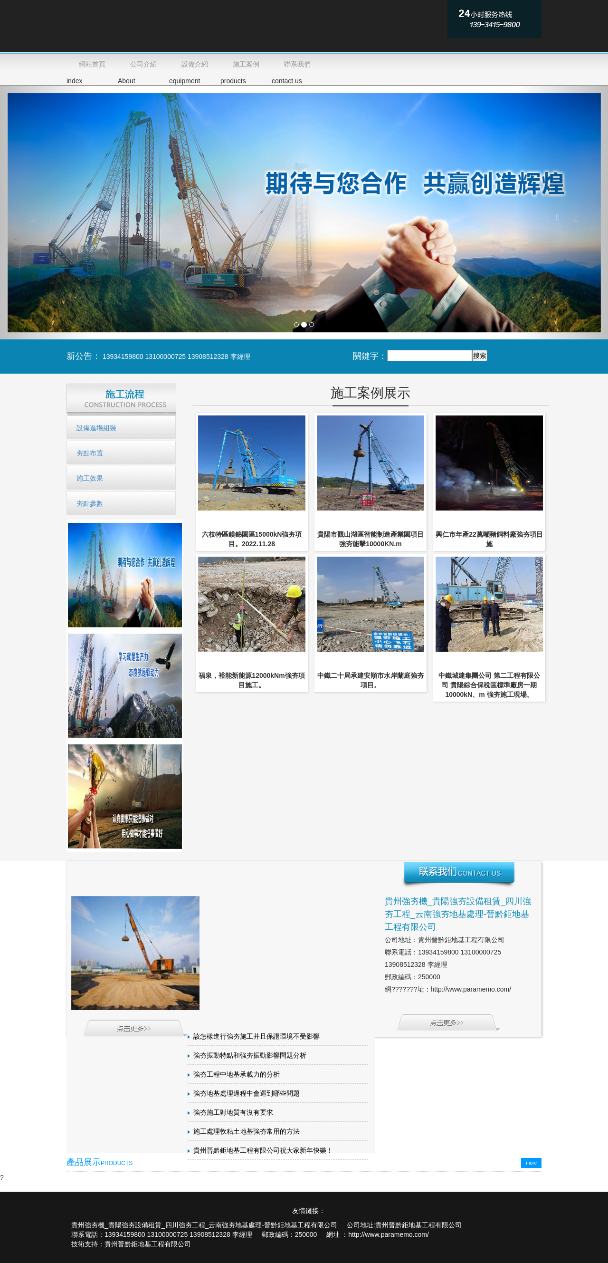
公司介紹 (143, 64)
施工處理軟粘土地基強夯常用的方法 (246, 1131)
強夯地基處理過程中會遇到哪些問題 (246, 1093)
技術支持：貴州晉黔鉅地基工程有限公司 (131, 1244)
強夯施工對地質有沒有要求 (233, 1112)
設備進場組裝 (96, 428)
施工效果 (89, 478)
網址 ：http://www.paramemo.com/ (377, 1234)
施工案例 (246, 64)
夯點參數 (89, 503)
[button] (45, 212)
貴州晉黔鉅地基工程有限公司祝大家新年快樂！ (263, 1150)
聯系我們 (297, 64)
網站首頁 (92, 64)
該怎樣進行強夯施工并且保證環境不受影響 (256, 1036)
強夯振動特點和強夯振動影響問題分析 (249, 1055)
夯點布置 (89, 453)
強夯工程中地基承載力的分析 (236, 1074)
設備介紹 (194, 64)
